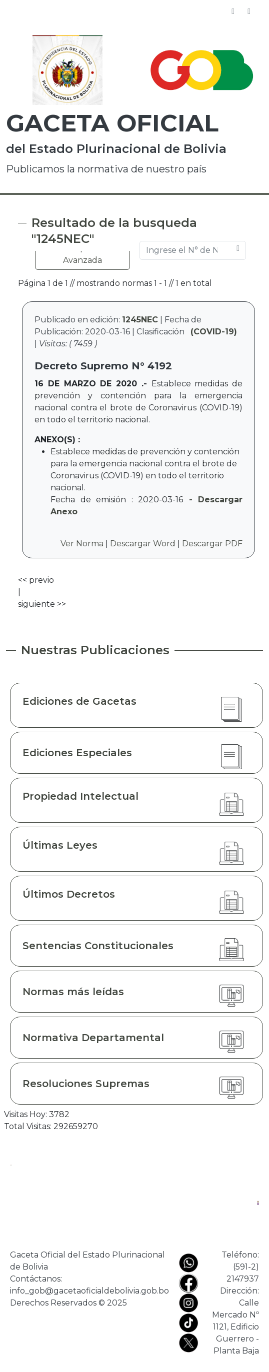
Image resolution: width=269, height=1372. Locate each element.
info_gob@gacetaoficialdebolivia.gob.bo (89, 1291)
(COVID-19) (213, 331)
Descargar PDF (212, 543)
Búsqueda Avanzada (83, 254)
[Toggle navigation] (249, 11)
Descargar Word (143, 543)
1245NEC (140, 319)
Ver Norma (82, 543)
